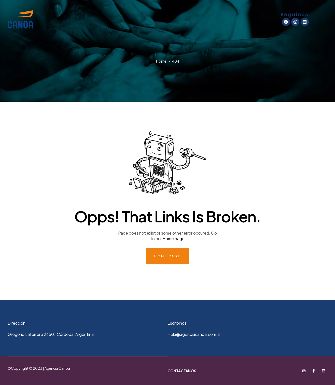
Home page (173, 238)
